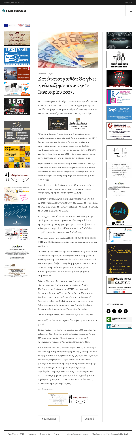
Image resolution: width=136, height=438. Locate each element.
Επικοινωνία (45, 434)
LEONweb (124, 434)
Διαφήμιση (32, 434)
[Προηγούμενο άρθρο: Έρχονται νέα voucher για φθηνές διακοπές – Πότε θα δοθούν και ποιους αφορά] (49, 419)
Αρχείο (56, 434)
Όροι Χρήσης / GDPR (16, 434)
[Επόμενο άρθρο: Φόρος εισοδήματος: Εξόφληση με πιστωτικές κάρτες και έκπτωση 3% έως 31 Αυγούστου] (89, 419)
